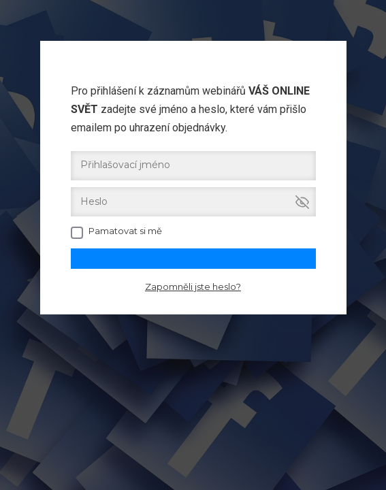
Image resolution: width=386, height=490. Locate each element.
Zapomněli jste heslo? (193, 286)
